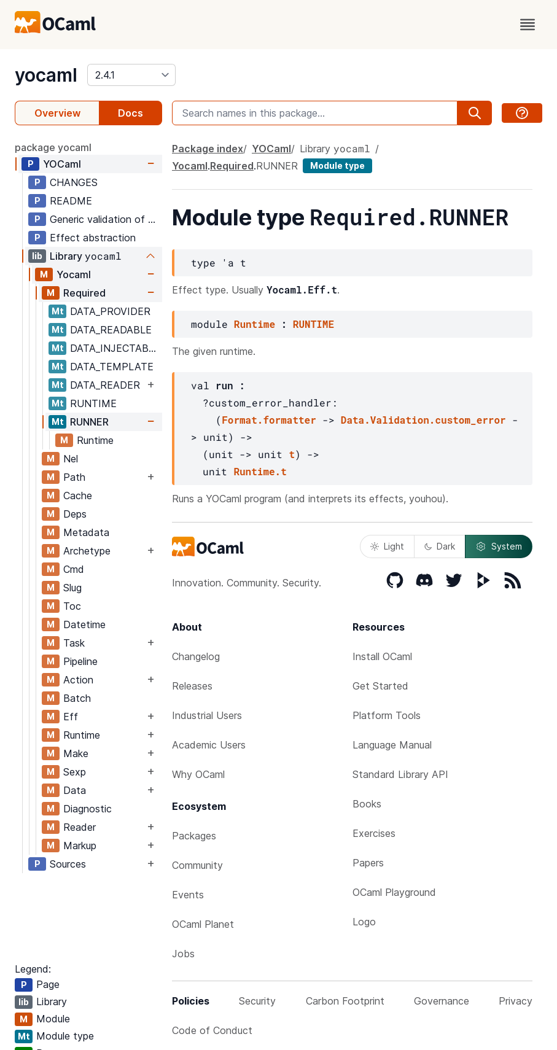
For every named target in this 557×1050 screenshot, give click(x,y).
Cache (77, 495)
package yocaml (53, 147)
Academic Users (209, 745)
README (71, 201)
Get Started (380, 686)
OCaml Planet (203, 924)
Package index (207, 148)
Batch (77, 698)
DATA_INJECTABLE (115, 348)
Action (78, 680)
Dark (439, 546)
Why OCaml (198, 774)
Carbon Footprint (345, 1001)
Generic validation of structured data (106, 219)
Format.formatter (269, 419)
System (498, 546)
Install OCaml (382, 656)
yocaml (46, 75)
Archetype (87, 551)
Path (74, 477)
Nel (70, 459)
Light (387, 546)
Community (197, 865)
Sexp (74, 772)
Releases (192, 686)
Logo (364, 922)
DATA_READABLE (111, 330)
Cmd (73, 569)
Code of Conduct (212, 1030)
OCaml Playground (394, 892)
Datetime (84, 624)
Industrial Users (207, 715)
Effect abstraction (93, 237)
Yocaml (73, 274)
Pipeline (80, 661)
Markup (79, 845)
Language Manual (392, 745)
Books (367, 804)
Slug (72, 587)
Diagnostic (87, 809)
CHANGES (74, 182)
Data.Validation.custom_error (423, 419)
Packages (194, 836)
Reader (79, 827)
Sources (68, 864)
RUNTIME (93, 403)
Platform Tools (387, 715)
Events (188, 895)
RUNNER (89, 422)
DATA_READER (105, 385)
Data (74, 790)
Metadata (86, 532)
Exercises (374, 833)
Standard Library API (400, 774)
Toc (72, 606)
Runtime (95, 440)
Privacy (515, 1001)
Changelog (196, 656)
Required (84, 293)
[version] (131, 75)
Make (75, 753)
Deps (75, 514)
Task (74, 643)
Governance (441, 1001)
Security (257, 1001)
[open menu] (527, 24)
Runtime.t (259, 471)
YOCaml (62, 164)
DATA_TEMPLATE (112, 366)
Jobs (183, 953)
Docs (130, 113)
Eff (70, 716)
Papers (368, 863)
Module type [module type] (337, 165)
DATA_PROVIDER (110, 311)
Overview (57, 113)
